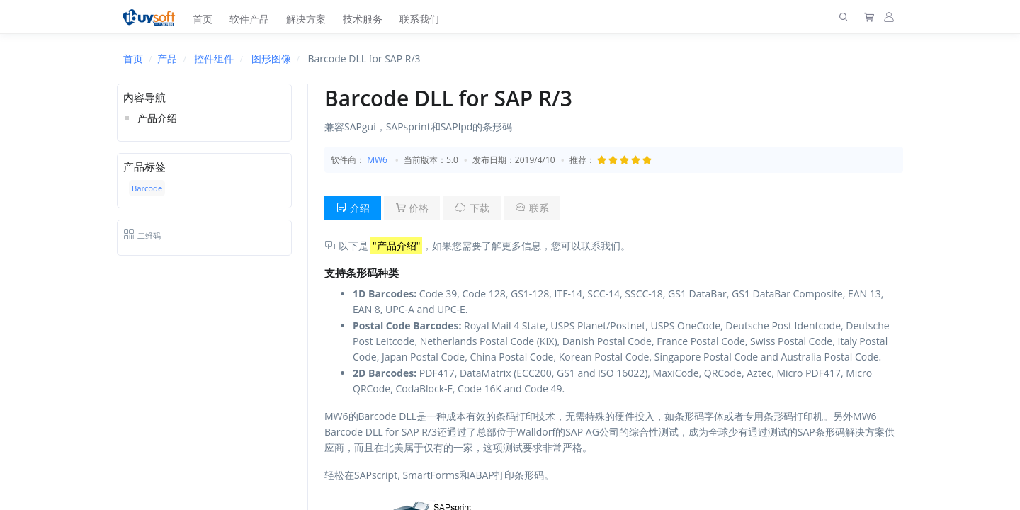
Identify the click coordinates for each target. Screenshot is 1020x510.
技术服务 (362, 19)
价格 (412, 208)
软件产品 (249, 19)
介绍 (353, 208)
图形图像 (271, 58)
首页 (202, 19)
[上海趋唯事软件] (152, 16)
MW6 (377, 160)
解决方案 (306, 19)
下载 (471, 208)
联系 (532, 208)
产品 (167, 58)
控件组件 (214, 58)
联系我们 (419, 19)
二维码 (142, 235)
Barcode (147, 188)
